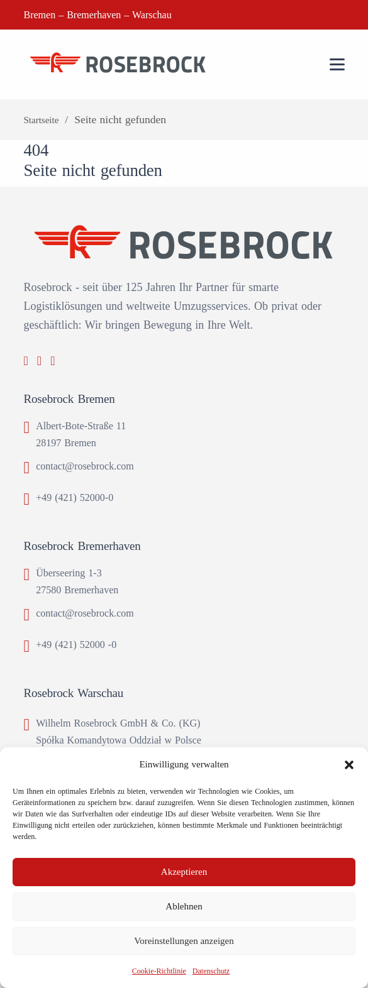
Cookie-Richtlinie (159, 971)
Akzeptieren (184, 872)
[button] (349, 765)
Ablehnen (183, 906)
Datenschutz (211, 971)
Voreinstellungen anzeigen (183, 941)
